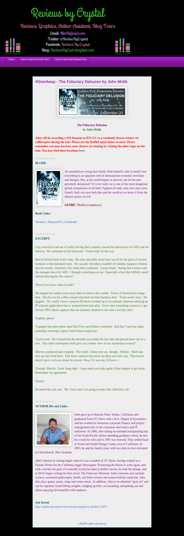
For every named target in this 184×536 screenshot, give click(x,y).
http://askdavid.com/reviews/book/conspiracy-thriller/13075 (71, 506)
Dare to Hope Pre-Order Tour (35, 59)
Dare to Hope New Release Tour (71, 59)
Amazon (40, 222)
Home (11, 59)
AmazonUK (54, 222)
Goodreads (70, 222)
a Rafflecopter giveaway (92, 523)
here (82, 150)
